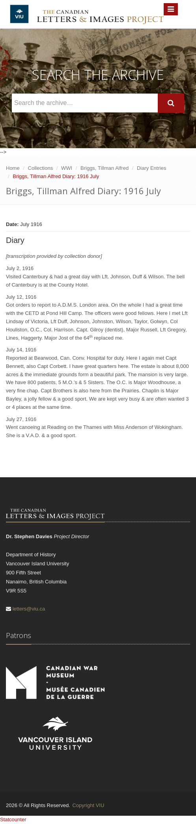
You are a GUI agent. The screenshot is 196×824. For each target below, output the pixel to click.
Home (13, 168)
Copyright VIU (88, 805)
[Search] (171, 103)
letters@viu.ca (29, 609)
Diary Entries (151, 168)
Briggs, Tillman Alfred (104, 168)
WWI (66, 168)
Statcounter (13, 819)
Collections (40, 168)
